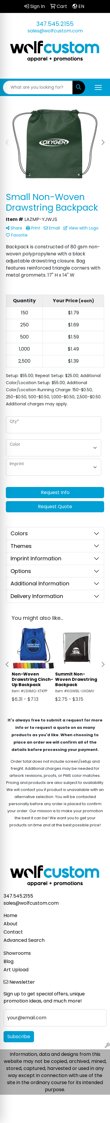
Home (10, 915)
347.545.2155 (55, 24)
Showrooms (17, 953)
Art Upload (16, 969)
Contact (13, 932)
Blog (8, 961)
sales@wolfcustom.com (55, 30)
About (11, 923)
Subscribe (18, 1036)
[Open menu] (98, 87)
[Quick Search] (38, 87)
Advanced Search (24, 940)
